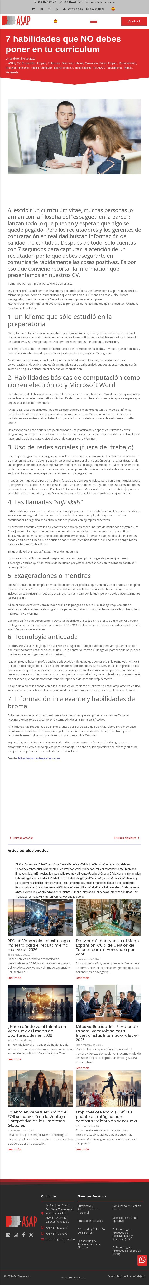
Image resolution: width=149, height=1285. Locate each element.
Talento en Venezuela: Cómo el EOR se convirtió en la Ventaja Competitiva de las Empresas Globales (38, 1119)
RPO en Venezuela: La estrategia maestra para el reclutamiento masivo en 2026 (39, 945)
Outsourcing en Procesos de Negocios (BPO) (127, 1251)
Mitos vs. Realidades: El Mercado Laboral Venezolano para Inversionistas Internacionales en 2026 (108, 1033)
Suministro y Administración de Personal (89, 1209)
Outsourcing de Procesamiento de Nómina (89, 1244)
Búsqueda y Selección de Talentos (91, 1231)
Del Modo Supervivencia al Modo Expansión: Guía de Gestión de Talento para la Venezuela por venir (107, 947)
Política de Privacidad (73, 1277)
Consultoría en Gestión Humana (127, 1207)
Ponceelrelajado (136, 1276)
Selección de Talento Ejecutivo (125, 1219)
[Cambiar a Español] (113, 9)
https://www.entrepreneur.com (38, 758)
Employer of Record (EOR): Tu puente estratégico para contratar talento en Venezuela (107, 1116)
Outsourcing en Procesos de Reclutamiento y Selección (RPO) (123, 1234)
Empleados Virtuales (90, 1221)
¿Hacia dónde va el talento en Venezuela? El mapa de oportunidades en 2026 (37, 1031)
